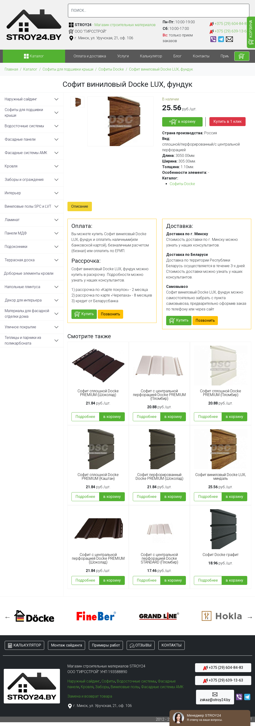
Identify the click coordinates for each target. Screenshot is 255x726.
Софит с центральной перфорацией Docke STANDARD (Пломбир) (159, 558)
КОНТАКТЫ (171, 645)
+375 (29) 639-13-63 (229, 31)
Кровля (11, 166)
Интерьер (13, 193)
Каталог (30, 69)
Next (248, 616)
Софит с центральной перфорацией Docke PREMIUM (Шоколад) (98, 558)
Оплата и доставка (90, 56)
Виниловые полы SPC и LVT (28, 206)
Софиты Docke (111, 69)
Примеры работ (106, 645)
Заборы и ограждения (24, 179)
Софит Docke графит (221, 555)
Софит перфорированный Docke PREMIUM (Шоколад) (159, 476)
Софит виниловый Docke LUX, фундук (161, 69)
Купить (84, 314)
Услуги (123, 56)
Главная (11, 69)
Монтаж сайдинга (66, 645)
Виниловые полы (125, 687)
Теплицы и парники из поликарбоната (23, 340)
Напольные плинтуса (22, 287)
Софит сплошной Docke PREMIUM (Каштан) (98, 476)
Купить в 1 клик (227, 121)
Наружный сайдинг (21, 99)
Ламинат (12, 220)
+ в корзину (182, 122)
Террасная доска (20, 260)
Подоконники (16, 246)
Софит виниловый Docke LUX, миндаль (220, 476)
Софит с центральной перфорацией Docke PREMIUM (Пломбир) (159, 395)
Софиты (108, 681)
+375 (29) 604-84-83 (229, 23)
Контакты (201, 56)
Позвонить (110, 314)
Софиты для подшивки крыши (68, 69)
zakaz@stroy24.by (215, 697)
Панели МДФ (16, 233)
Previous (6, 616)
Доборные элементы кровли (28, 273)
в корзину (112, 416)
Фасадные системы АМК (26, 153)
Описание (79, 206)
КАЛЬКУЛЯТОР (24, 645)
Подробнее (85, 416)
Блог (177, 56)
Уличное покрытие (20, 327)
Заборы (102, 687)
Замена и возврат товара (89, 696)
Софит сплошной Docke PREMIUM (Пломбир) (220, 393)
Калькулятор (151, 56)
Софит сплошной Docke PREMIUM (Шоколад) (98, 393)
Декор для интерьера (23, 300)
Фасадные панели (20, 139)
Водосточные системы (24, 126)
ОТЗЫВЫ (141, 645)
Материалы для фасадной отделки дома (27, 314)
